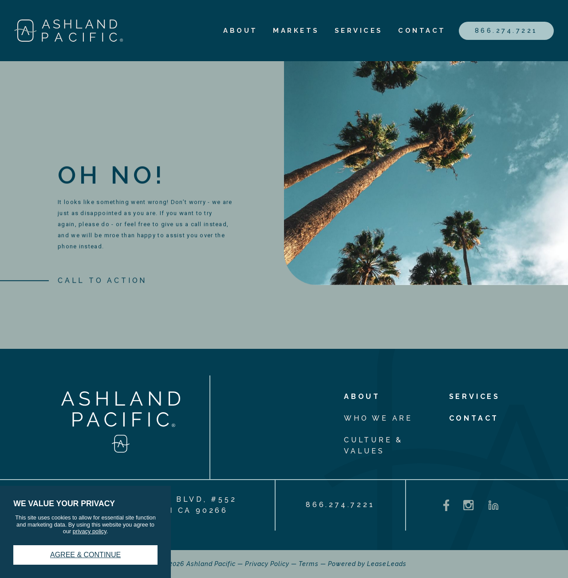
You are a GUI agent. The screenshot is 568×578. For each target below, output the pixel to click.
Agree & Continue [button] (85, 554)
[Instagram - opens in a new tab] (468, 505)
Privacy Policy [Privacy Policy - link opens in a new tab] (267, 563)
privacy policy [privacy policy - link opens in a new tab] (89, 531)
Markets (296, 31)
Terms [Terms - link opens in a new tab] (308, 563)
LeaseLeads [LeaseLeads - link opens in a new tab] (386, 563)
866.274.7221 (506, 31)
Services (359, 31)
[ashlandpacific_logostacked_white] (120, 450)
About (240, 31)
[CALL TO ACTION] (102, 282)
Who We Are (378, 418)
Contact (422, 31)
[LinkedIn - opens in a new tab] (493, 505)
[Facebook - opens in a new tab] (446, 506)
